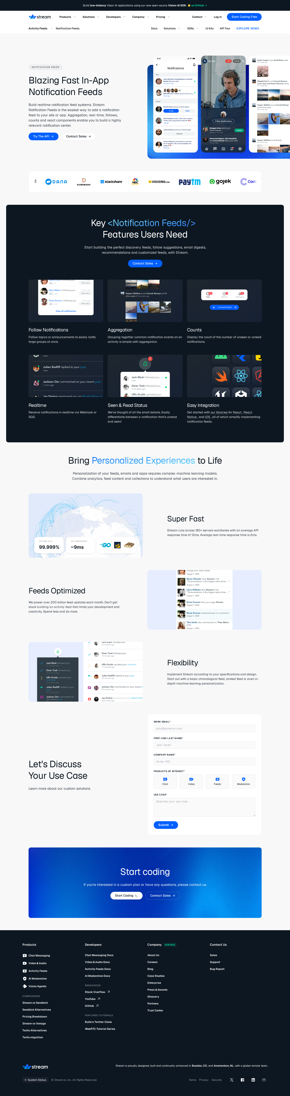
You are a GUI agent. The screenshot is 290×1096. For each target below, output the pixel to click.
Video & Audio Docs (97, 962)
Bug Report (217, 969)
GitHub (92, 1006)
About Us (153, 955)
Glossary (153, 996)
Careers (152, 962)
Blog (150, 969)
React (237, 412)
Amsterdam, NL (223, 1065)
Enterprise (154, 983)
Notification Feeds (68, 28)
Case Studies (156, 976)
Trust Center (155, 1010)
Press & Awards (157, 989)
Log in (218, 17)
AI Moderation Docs (97, 976)
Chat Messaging (36, 955)
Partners (153, 1003)
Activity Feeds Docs (98, 969)
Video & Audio (34, 963)
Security (217, 1080)
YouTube (93, 999)
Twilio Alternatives (34, 1030)
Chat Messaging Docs (99, 955)
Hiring (170, 945)
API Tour (225, 28)
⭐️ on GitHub (197, 5)
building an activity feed (54, 607)
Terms (192, 1080)
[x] (232, 1080)
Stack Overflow (98, 992)
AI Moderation (34, 978)
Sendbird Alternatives (36, 1009)
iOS (207, 417)
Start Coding (126, 896)
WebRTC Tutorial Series (100, 1029)
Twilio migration (32, 1037)
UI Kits (209, 28)
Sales (213, 955)
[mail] (264, 1080)
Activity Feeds (38, 28)
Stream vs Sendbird (35, 1002)
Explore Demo (248, 28)
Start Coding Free (244, 17)
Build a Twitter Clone (98, 1022)
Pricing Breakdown (34, 1016)
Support (215, 962)
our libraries (219, 412)
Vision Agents (34, 986)
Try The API (43, 136)
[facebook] (242, 1080)
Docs (154, 28)
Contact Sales (78, 136)
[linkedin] (253, 1080)
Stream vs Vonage (34, 1023)
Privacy (204, 1080)
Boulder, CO (199, 1065)
